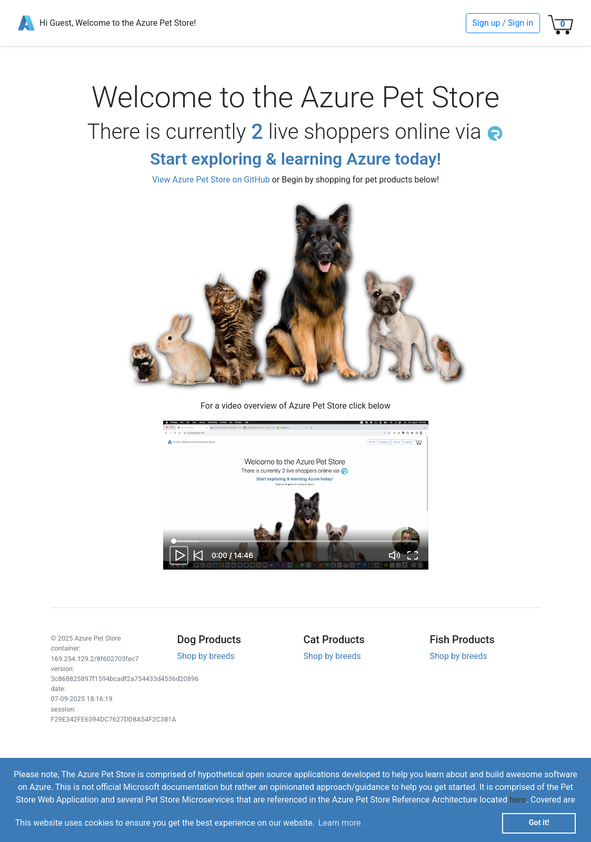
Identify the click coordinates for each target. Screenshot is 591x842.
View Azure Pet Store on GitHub (211, 180)
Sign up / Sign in (503, 23)
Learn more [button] (339, 823)
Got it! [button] (539, 822)
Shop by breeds (206, 656)
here (517, 800)
